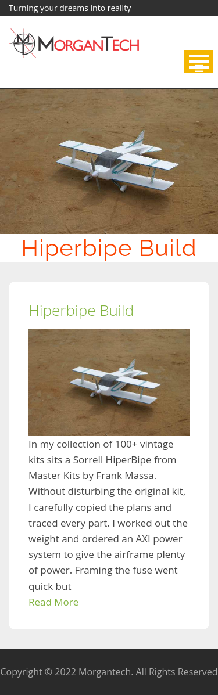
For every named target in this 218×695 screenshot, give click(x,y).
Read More (53, 601)
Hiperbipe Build (81, 310)
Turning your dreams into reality (70, 7)
